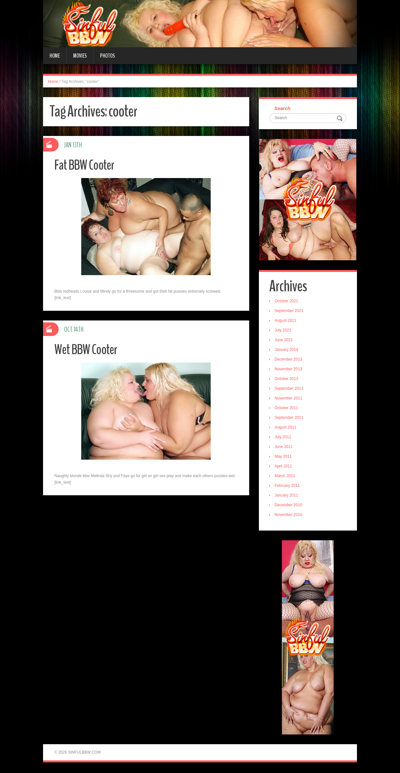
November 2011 (289, 399)
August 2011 (286, 428)
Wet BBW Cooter (87, 349)
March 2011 (285, 476)
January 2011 (287, 496)
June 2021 (284, 340)
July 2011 (283, 437)
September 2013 (289, 389)
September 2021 (289, 311)
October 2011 (287, 408)
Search (283, 108)
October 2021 (287, 301)
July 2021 (283, 331)
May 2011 (284, 457)
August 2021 (286, 321)
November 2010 (289, 515)
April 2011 (284, 467)
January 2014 (287, 350)
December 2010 (289, 505)
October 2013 (287, 379)
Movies (80, 56)
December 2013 (289, 360)
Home (55, 56)
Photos (107, 56)
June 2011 (284, 447)
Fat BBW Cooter (86, 165)
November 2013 (289, 369)
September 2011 (289, 418)
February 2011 (288, 486)
